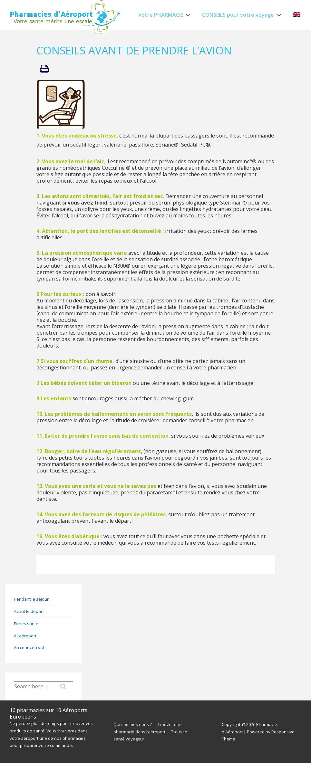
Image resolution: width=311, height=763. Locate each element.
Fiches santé (26, 623)
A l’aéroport (25, 636)
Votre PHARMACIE (165, 14)
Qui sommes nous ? (132, 724)
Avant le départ (29, 611)
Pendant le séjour (31, 599)
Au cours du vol (29, 648)
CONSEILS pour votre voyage (242, 14)
